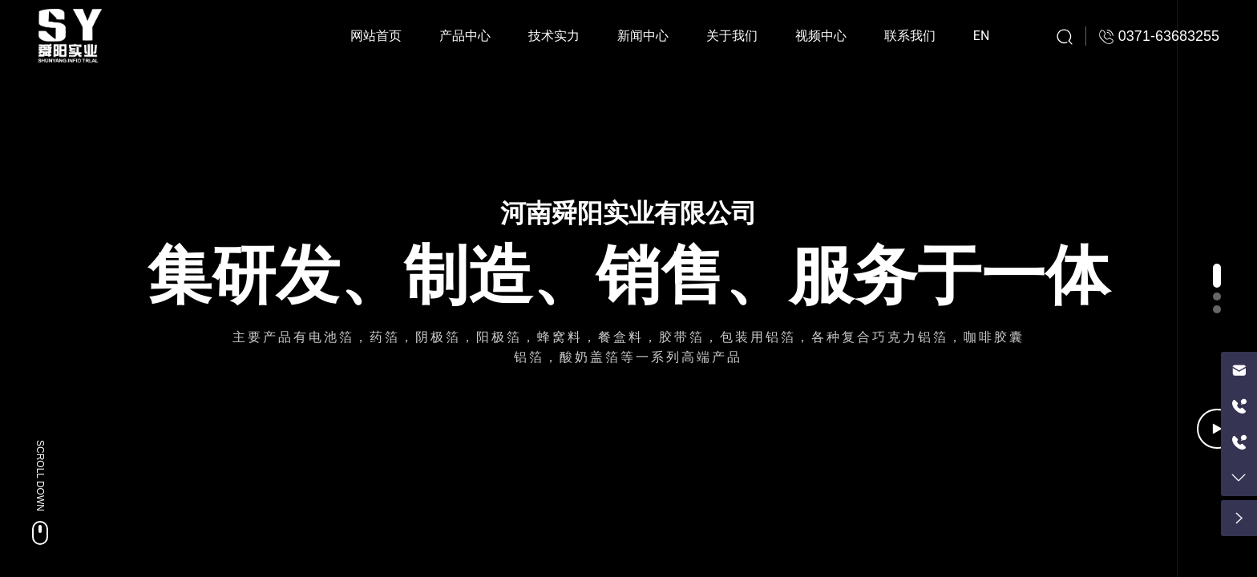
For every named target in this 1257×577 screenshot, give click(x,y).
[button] (1217, 276)
